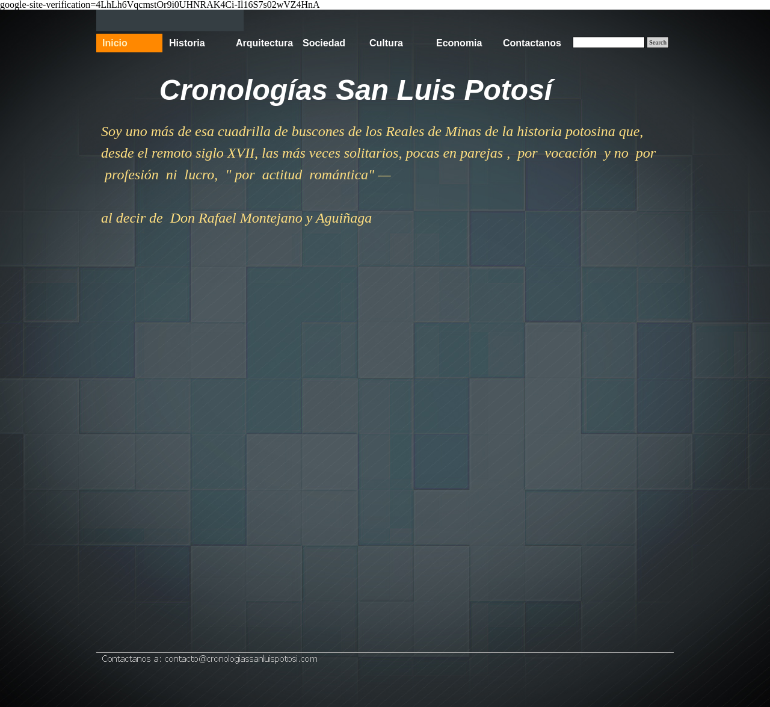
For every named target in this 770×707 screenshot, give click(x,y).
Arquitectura (264, 43)
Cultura (386, 43)
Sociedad (324, 43)
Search (658, 42)
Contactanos (532, 43)
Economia (459, 43)
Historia (187, 43)
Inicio (115, 43)
